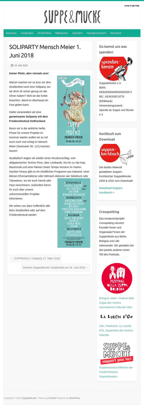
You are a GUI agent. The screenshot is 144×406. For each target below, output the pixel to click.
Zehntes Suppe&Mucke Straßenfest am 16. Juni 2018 (55, 267)
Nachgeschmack (96, 33)
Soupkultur (27, 33)
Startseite (11, 33)
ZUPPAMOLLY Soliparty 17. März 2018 (35, 258)
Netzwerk (115, 33)
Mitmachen (61, 33)
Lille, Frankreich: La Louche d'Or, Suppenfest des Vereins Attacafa (116, 325)
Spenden (77, 33)
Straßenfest (44, 33)
